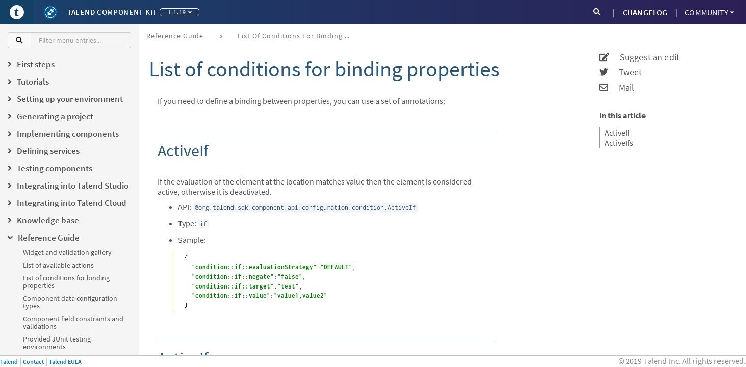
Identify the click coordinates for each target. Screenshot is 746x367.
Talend (9, 361)
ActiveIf (617, 132)
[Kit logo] (50, 12)
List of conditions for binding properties (66, 281)
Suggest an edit (639, 57)
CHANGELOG (645, 12)
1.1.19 (180, 12)
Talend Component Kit (112, 12)
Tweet (620, 72)
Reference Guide (174, 35)
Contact (33, 361)
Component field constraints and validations (73, 322)
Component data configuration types (70, 302)
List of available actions (58, 265)
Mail (616, 88)
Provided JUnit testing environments (57, 342)
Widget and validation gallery (67, 252)
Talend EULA (65, 361)
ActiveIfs (619, 143)
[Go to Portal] (17, 12)
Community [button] (709, 12)
